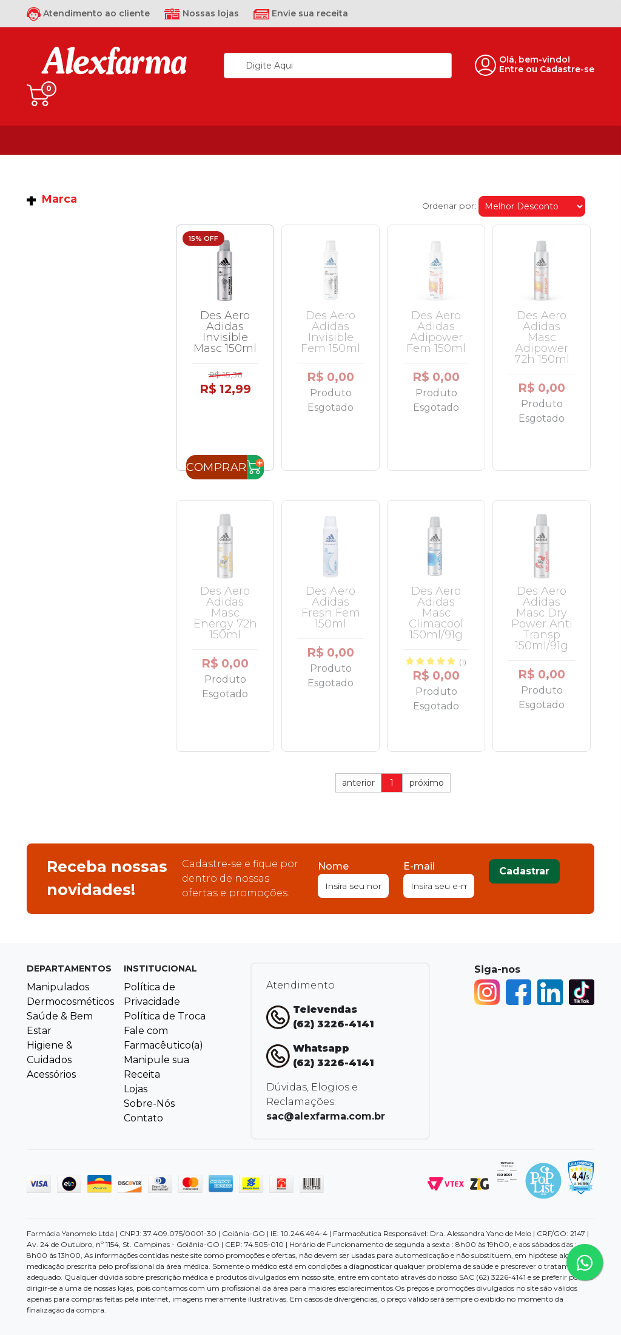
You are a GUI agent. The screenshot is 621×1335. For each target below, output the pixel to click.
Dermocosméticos (70, 1001)
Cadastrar (524, 871)
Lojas (135, 1089)
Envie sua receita (300, 13)
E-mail (419, 866)
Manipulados (58, 987)
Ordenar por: (449, 205)
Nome (333, 866)
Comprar (216, 467)
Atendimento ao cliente (88, 13)
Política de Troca (165, 1016)
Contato (143, 1118)
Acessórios (51, 1074)
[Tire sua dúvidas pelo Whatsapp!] (584, 1262)
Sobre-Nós (149, 1103)
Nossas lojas (201, 13)
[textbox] (338, 65)
